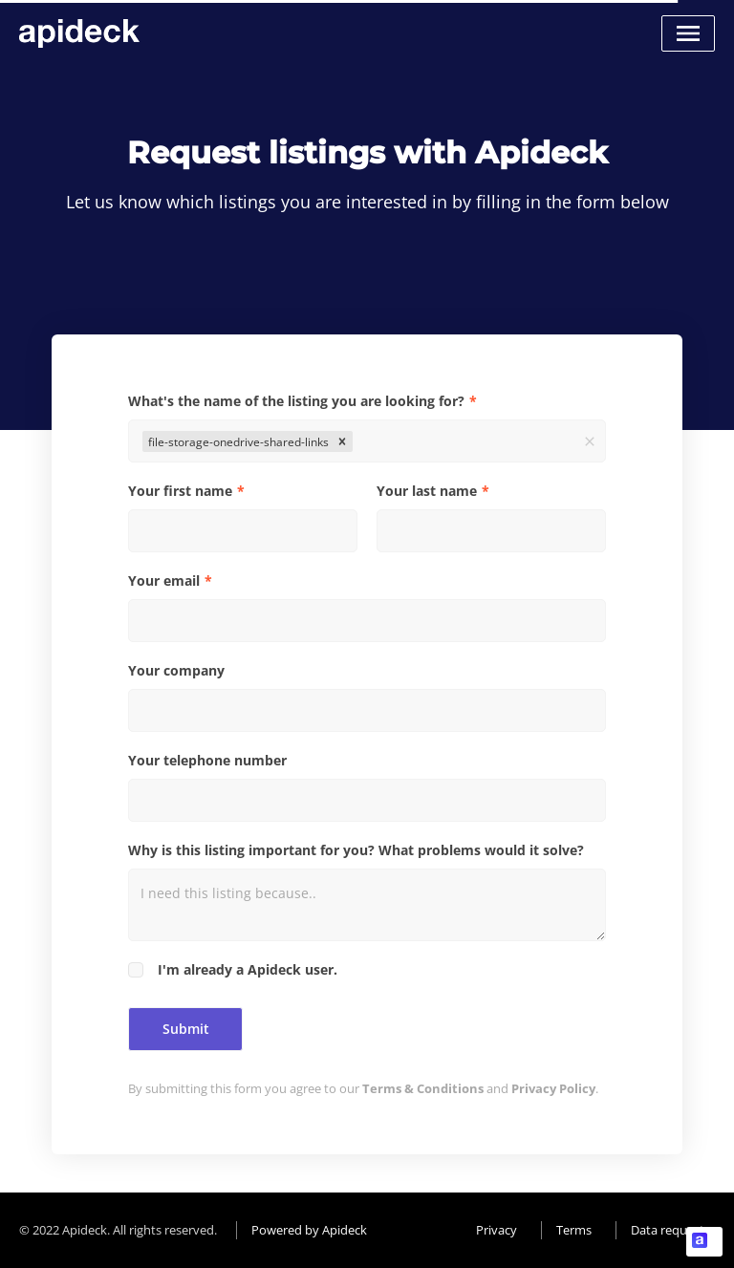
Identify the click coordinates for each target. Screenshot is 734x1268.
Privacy (496, 1229)
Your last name (427, 491)
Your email (164, 580)
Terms (574, 1229)
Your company (176, 670)
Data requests (670, 1229)
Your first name (180, 491)
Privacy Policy (553, 1088)
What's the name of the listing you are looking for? (296, 401)
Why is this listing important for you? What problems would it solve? (356, 850)
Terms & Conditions (423, 1088)
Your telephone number (207, 760)
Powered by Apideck (309, 1229)
